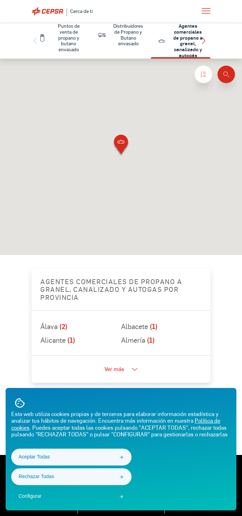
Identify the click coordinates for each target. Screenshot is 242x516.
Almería (138, 340)
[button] (205, 40)
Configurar (30, 496)
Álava (53, 326)
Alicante (57, 340)
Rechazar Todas (36, 476)
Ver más (121, 369)
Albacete (139, 326)
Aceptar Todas (34, 457)
